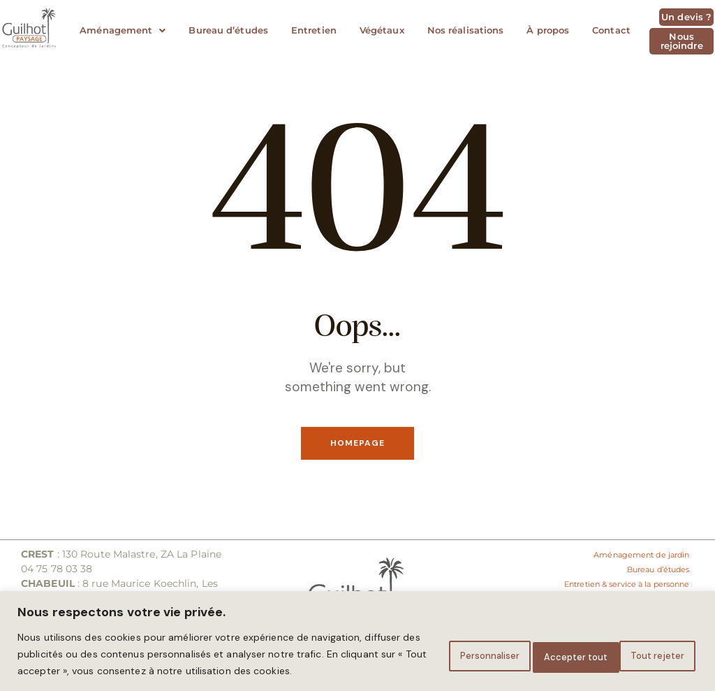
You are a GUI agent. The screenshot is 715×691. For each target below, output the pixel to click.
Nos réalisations (465, 30)
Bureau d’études (228, 30)
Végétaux (382, 30)
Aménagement (122, 30)
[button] (122, 30)
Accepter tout (643, 645)
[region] (357, 632)
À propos (547, 30)
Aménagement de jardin (628, 555)
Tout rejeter (535, 645)
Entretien (314, 30)
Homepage (357, 444)
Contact (611, 30)
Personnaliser (430, 645)
